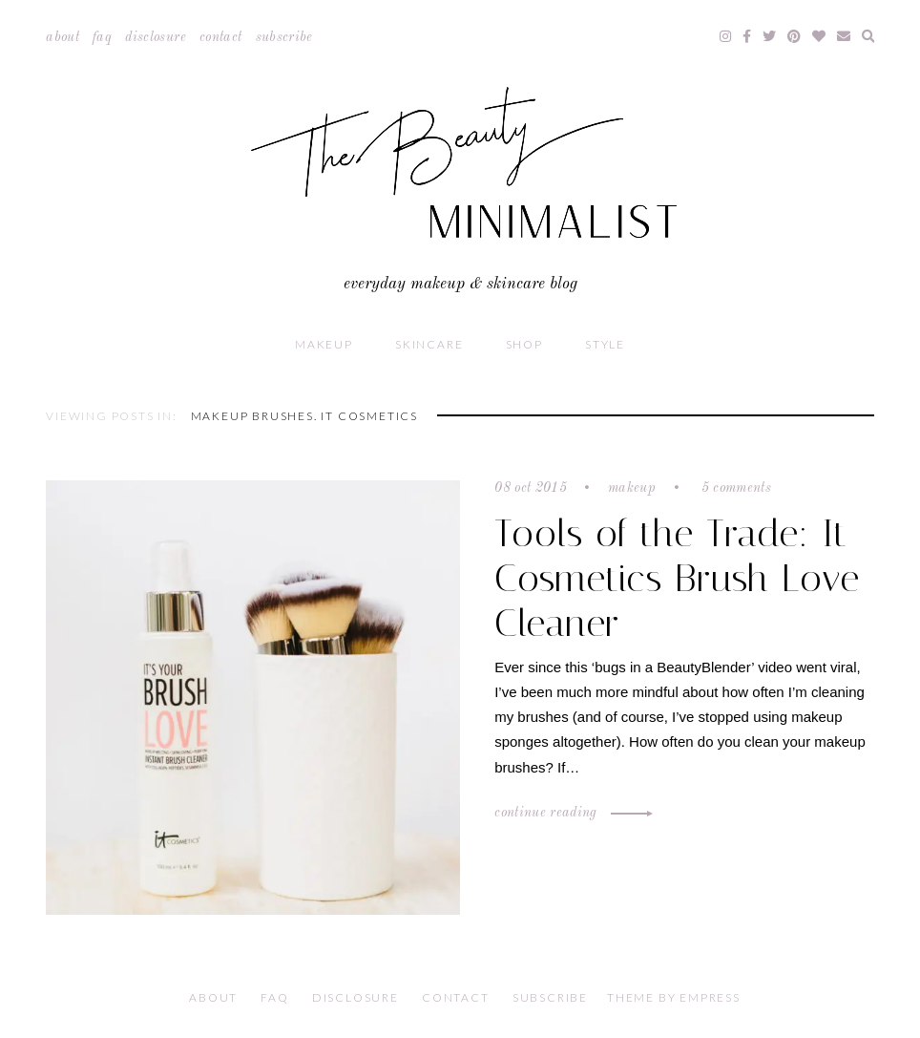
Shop (524, 344)
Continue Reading (570, 812)
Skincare (429, 344)
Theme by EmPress (674, 997)
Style (605, 344)
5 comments (734, 488)
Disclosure (155, 37)
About (62, 37)
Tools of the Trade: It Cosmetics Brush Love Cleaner (677, 578)
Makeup (324, 344)
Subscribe (284, 37)
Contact (220, 37)
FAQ (102, 37)
